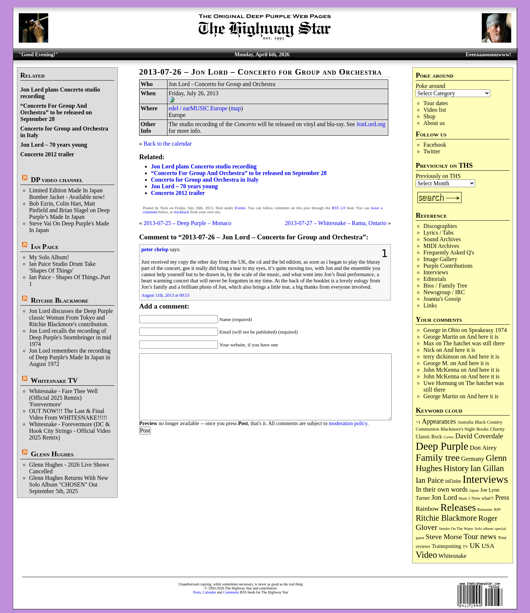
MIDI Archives (441, 246)
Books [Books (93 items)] (482, 429)
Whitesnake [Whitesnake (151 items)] (452, 556)
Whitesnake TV (54, 380)
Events (240, 208)
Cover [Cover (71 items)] (449, 437)
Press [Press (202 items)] (502, 497)
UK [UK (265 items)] (475, 545)
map (236, 108)
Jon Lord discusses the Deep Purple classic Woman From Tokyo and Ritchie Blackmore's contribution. (71, 317)
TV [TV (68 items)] (465, 546)
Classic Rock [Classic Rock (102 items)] (429, 436)
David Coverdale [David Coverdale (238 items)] (479, 436)
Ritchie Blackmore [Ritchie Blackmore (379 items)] (446, 518)
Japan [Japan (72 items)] (474, 490)
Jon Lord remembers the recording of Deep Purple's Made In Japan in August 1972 (69, 357)
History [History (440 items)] (456, 468)
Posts (197, 592)
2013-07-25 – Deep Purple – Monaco (188, 223)
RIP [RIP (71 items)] (497, 509)
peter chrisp (155, 249)
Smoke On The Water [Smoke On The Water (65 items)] (456, 528)
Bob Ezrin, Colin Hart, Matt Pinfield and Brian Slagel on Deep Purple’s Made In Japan (69, 210)
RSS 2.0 (338, 208)
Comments (231, 592)
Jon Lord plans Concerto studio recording (204, 166)
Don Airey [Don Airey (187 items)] (483, 447)
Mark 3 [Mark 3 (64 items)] (464, 498)
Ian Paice (45, 246)
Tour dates (435, 103)
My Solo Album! (49, 257)
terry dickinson (441, 356)
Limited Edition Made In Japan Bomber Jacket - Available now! (67, 193)
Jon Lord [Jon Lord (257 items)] (444, 497)
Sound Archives (442, 239)
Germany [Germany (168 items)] (472, 458)
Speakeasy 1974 (488, 330)
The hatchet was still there (474, 343)
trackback (181, 212)
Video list (434, 110)
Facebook (434, 145)
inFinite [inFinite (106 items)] (453, 481)
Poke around (430, 86)
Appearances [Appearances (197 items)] (439, 421)
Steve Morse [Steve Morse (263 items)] (444, 536)
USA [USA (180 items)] (487, 545)
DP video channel (57, 179)
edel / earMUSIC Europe (198, 108)
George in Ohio (441, 330)
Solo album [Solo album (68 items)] (483, 528)
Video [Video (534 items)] (426, 555)
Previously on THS (438, 176)
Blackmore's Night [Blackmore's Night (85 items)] (458, 429)
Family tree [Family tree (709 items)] (437, 457)
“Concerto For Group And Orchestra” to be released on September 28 (56, 112)
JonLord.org (370, 124)
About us (434, 123)
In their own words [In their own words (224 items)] (441, 489)
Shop (429, 116)
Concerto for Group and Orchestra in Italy (204, 180)
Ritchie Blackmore (59, 300)
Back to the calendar (168, 143)
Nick (429, 350)
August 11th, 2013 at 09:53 (165, 295)
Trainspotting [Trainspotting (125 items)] (446, 546)
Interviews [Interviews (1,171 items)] (485, 479)
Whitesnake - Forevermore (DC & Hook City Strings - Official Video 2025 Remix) (69, 431)
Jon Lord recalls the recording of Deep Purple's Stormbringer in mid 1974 (70, 337)
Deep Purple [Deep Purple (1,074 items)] (442, 446)
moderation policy (348, 423)
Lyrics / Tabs (438, 232)
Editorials (434, 279)
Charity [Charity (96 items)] (497, 429)
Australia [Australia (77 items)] (465, 422)
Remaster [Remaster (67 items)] (484, 509)
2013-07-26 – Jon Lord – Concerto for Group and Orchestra (260, 71)
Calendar (209, 592)
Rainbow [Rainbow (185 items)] (427, 508)
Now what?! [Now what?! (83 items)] (482, 498)
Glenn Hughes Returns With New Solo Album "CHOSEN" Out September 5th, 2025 (68, 484)
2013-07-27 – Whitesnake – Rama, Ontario (335, 223)
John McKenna (441, 370)
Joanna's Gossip (442, 299)
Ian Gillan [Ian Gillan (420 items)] (487, 468)
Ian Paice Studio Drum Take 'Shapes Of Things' (62, 267)
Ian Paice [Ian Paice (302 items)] (430, 480)
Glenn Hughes (52, 454)
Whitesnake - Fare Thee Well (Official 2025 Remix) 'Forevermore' (63, 397)
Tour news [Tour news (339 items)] (480, 536)
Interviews (435, 272)
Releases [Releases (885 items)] (458, 507)
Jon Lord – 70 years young (53, 145)
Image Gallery (440, 259)
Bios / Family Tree (445, 285)
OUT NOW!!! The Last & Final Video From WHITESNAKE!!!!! (68, 414)
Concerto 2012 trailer (47, 154)
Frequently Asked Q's (448, 252)
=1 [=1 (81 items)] (418, 422)
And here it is (483, 337)
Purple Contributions (448, 266)
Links (430, 305)
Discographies (440, 226)
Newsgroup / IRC (444, 292)
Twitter (431, 151)
